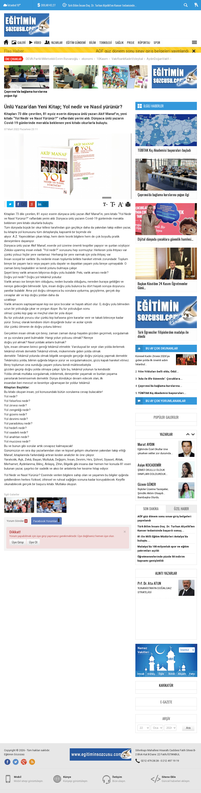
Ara (188, 722)
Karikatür (166, 680)
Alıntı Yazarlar (166, 567)
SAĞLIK (119, 42)
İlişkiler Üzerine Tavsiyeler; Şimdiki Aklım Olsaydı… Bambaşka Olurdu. (153, 488)
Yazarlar (57, 42)
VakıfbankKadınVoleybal (127, 53)
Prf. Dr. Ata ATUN (149, 577)
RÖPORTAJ (144, 42)
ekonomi (87, 53)
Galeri (21, 42)
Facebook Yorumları (46, 515)
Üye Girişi (18, 537)
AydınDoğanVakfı (158, 53)
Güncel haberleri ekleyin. (176, 776)
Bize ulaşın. (119, 776)
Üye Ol (33, 537)
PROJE (130, 42)
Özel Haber (181, 503)
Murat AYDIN (146, 438)
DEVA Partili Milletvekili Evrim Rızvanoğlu (52, 53)
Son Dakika (151, 503)
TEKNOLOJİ (105, 42)
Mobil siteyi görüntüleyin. (28, 776)
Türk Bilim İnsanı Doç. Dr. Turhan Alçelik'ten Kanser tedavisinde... (102, 5)
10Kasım (102, 53)
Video (37, 42)
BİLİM (92, 42)
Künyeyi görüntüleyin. (75, 776)
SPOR (157, 42)
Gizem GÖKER (147, 478)
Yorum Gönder (17, 516)
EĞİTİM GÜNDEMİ (76, 42)
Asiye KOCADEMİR (149, 459)
